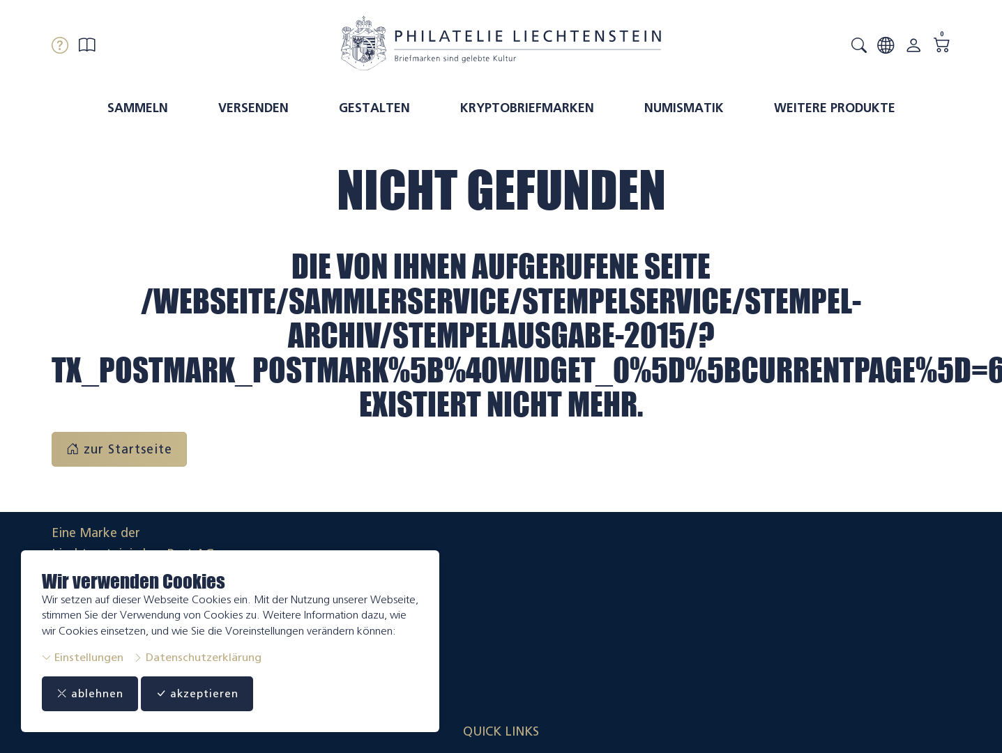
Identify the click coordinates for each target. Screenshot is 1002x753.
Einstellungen (82, 657)
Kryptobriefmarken (527, 108)
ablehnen (94, 693)
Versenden (253, 108)
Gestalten (374, 108)
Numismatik (684, 108)
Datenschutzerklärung (197, 657)
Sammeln (137, 108)
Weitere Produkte (834, 108)
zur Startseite (119, 449)
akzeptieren (212, 693)
